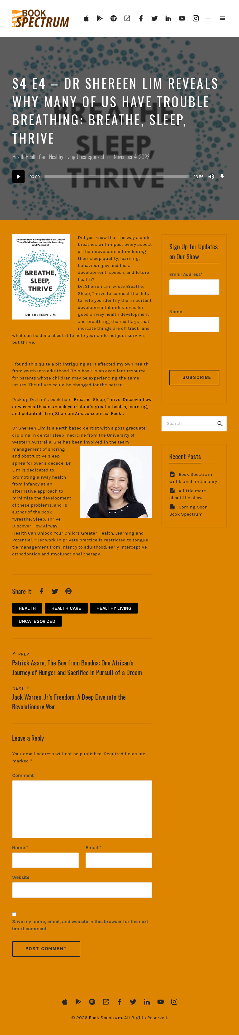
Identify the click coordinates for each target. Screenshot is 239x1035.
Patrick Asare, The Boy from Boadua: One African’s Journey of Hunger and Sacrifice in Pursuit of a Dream (77, 667)
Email (93, 847)
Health (18, 157)
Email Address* (186, 274)
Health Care (37, 157)
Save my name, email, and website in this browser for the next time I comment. (80, 925)
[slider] (117, 176)
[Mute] (211, 176)
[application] (119, 176)
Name (20, 847)
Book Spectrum (105, 1017)
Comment (23, 775)
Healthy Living (62, 157)
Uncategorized (90, 157)
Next (21, 688)
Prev (20, 654)
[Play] (18, 176)
